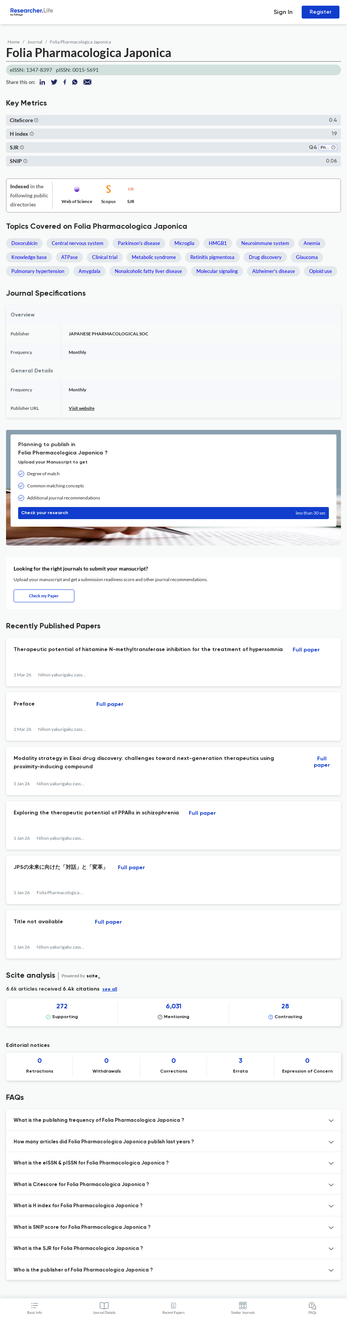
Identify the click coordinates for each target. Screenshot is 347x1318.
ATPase (69, 257)
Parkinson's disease (139, 243)
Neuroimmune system (265, 243)
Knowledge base (29, 257)
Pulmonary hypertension (37, 271)
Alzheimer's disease (273, 271)
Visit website (81, 408)
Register (321, 12)
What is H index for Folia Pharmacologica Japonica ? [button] (78, 1205)
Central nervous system (77, 243)
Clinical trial (104, 257)
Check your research (173, 513)
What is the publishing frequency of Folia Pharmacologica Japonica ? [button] (99, 1120)
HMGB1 (218, 243)
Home (14, 42)
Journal (34, 42)
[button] (36, 120)
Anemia (312, 243)
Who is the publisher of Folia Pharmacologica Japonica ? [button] (83, 1270)
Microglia (184, 243)
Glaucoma (307, 257)
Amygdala (89, 271)
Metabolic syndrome (154, 257)
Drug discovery (265, 257)
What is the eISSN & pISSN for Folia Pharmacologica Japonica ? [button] (91, 1163)
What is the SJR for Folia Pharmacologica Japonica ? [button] (78, 1248)
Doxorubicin (24, 243)
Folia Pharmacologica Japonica (80, 42)
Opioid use (320, 271)
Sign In (283, 12)
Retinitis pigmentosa (212, 257)
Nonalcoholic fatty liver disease (148, 271)
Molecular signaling (217, 271)
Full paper (306, 650)
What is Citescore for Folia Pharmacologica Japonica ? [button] (81, 1184)
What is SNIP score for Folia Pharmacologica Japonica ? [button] (82, 1227)
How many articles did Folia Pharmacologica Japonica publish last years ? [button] (104, 1142)
